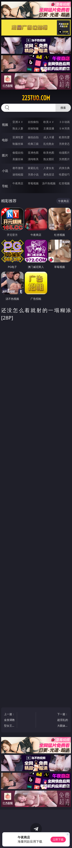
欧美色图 (48, 152)
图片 (5, 155)
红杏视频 (64, 183)
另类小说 (33, 174)
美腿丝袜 (17, 159)
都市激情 (17, 168)
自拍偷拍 (33, 122)
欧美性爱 (64, 137)
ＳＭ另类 (64, 128)
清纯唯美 (33, 159)
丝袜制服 (33, 128)
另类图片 (64, 159)
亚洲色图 (33, 152)
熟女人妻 (17, 128)
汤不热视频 (48, 183)
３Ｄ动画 (64, 122)
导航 (5, 186)
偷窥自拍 (17, 152)
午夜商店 (17, 183)
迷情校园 (17, 174)
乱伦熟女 (48, 144)
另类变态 (64, 144)
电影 (5, 140)
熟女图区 (48, 159)
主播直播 (48, 128)
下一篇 (63, 720)
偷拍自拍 (33, 137)
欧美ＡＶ (48, 122)
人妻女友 (48, 168)
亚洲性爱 (17, 137)
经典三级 (33, 144)
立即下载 (58, 839)
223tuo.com (36, 98)
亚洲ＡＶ (17, 122)
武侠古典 (64, 168)
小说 (5, 171)
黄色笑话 (48, 174)
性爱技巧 (64, 174)
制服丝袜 (17, 144)
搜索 (63, 107)
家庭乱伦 (33, 168)
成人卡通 (48, 137)
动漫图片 (64, 152)
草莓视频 (33, 183)
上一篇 (9, 720)
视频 (5, 125)
